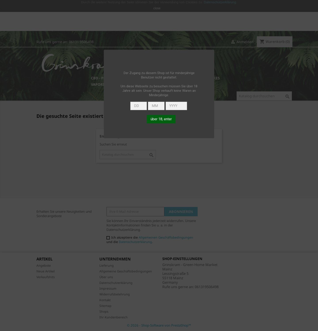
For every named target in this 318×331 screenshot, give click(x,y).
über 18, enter (161, 119)
